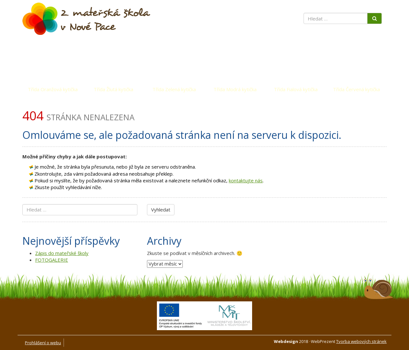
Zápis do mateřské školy (62, 253)
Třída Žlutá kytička (113, 89)
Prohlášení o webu (43, 343)
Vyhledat (160, 209)
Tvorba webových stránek (361, 341)
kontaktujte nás (246, 180)
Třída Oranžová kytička (53, 89)
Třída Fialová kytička (296, 89)
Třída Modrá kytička (235, 89)
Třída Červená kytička (356, 89)
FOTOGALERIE (51, 260)
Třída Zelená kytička (174, 89)
